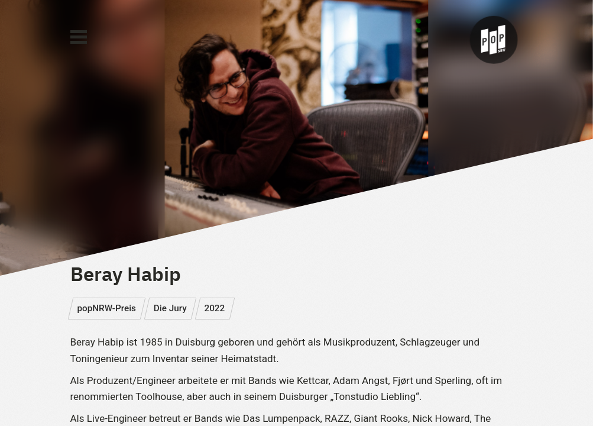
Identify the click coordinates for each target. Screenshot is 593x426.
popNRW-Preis (106, 308)
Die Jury (170, 308)
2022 (214, 308)
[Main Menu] (78, 37)
